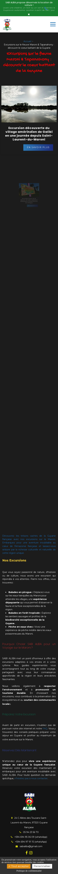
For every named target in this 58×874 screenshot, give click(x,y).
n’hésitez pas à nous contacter (31, 778)
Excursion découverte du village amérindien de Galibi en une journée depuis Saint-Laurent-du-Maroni (29, 132)
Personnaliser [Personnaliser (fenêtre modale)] (42, 866)
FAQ (45, 728)
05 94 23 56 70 (29, 832)
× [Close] (29, 14)
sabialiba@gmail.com (29, 846)
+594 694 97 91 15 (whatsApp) (29, 841)
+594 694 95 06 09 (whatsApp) (29, 837)
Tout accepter (19, 866)
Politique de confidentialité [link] (28, 871)
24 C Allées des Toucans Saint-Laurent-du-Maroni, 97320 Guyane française (29, 823)
